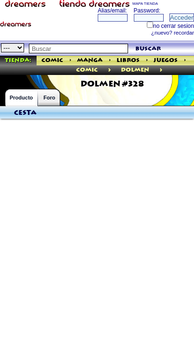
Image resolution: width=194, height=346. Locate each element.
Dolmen (135, 70)
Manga (90, 60)
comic (87, 70)
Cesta (25, 113)
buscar (148, 48)
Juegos (166, 60)
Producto (21, 97)
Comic (52, 60)
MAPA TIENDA (145, 3)
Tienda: (18, 60)
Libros (128, 60)
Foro (49, 97)
